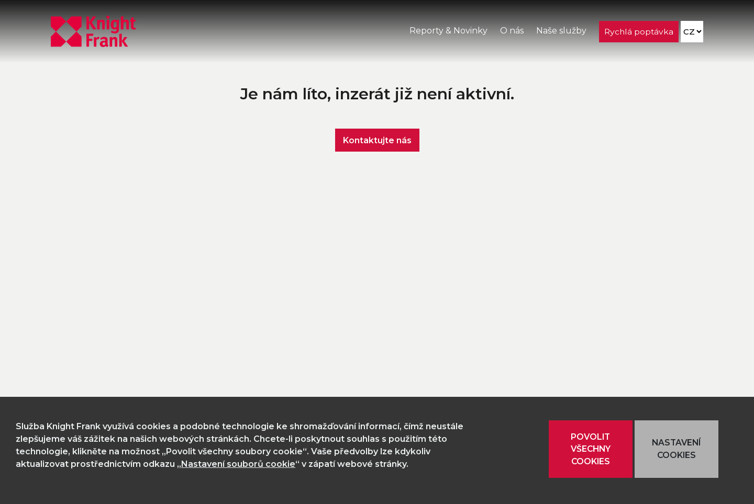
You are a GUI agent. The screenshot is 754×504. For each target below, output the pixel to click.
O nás (512, 31)
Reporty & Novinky (448, 31)
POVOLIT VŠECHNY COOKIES (591, 449)
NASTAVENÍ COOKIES (676, 449)
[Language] (692, 31)
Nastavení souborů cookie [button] (238, 464)
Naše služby (561, 31)
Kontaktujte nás (377, 140)
